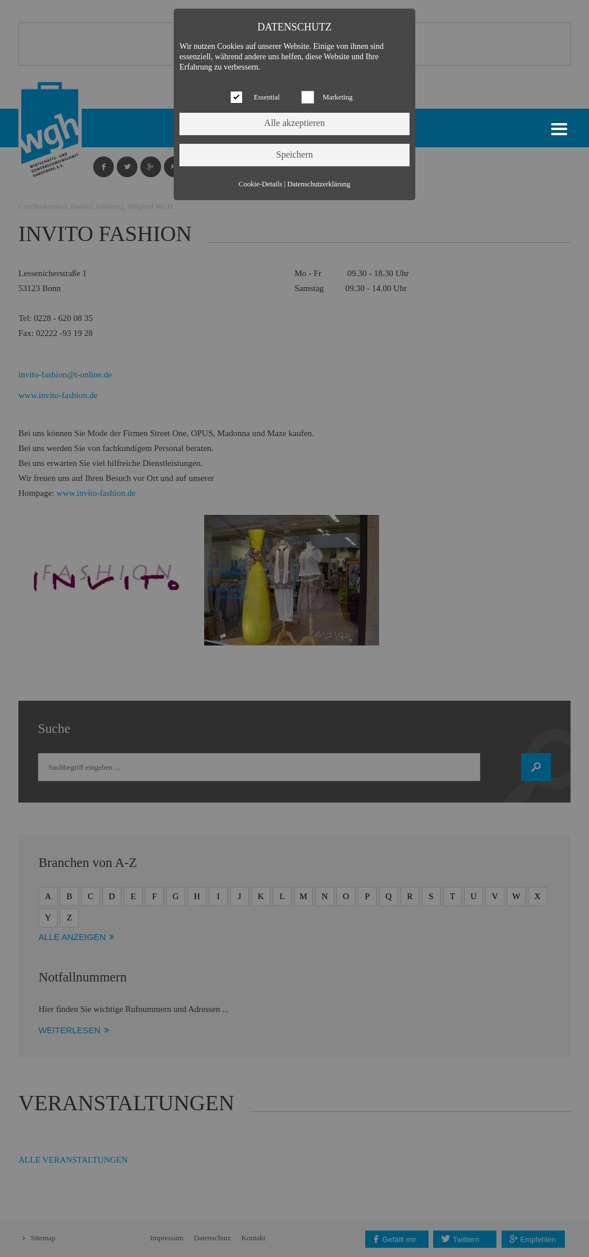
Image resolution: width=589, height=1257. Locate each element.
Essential (267, 97)
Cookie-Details (260, 184)
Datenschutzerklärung (318, 184)
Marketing (338, 97)
